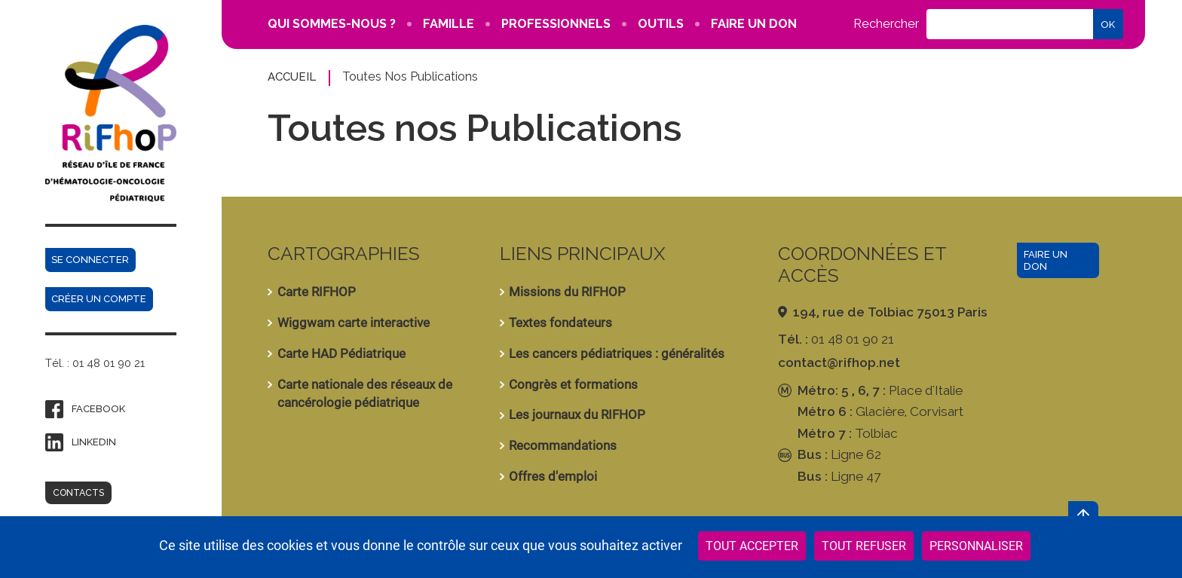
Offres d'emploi (553, 476)
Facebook (98, 408)
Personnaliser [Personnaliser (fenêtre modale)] (976, 546)
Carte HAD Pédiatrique (341, 353)
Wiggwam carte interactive (353, 322)
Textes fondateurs (560, 322)
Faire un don (1045, 260)
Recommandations (563, 445)
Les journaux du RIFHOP (577, 414)
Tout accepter (752, 546)
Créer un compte (98, 298)
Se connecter (90, 259)
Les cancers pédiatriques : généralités (616, 353)
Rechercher (886, 24)
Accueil (292, 76)
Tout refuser (864, 546)
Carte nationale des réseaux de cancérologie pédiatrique (364, 394)
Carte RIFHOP (316, 291)
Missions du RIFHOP (567, 291)
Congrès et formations (573, 384)
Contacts (78, 493)
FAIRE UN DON (754, 24)
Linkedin (94, 442)
